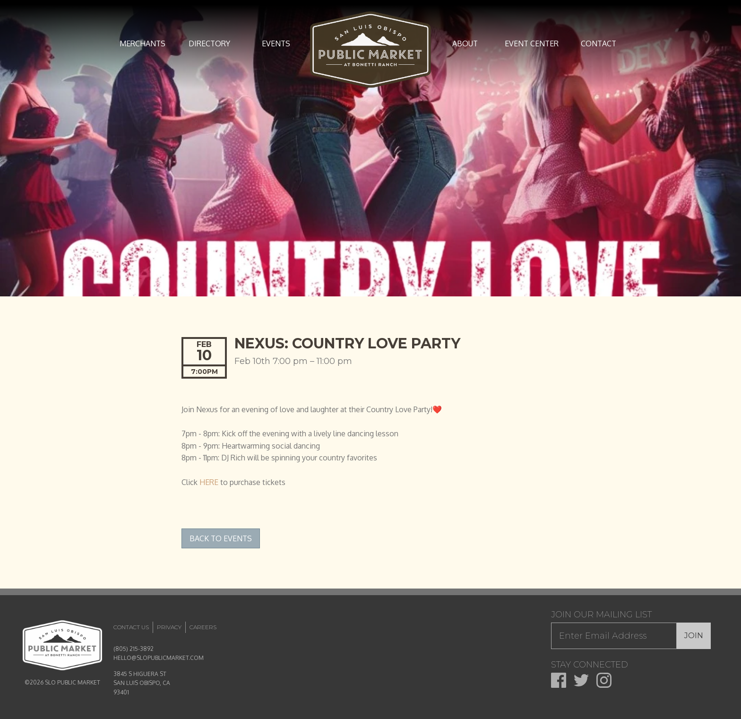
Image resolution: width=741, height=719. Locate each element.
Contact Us (131, 627)
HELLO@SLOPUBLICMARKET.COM (158, 657)
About (465, 43)
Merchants (142, 43)
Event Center (532, 43)
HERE (208, 482)
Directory (209, 43)
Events (276, 43)
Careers (203, 627)
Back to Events (221, 538)
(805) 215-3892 (133, 648)
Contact (598, 43)
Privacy (169, 627)
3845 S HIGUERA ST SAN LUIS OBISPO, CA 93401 (141, 682)
